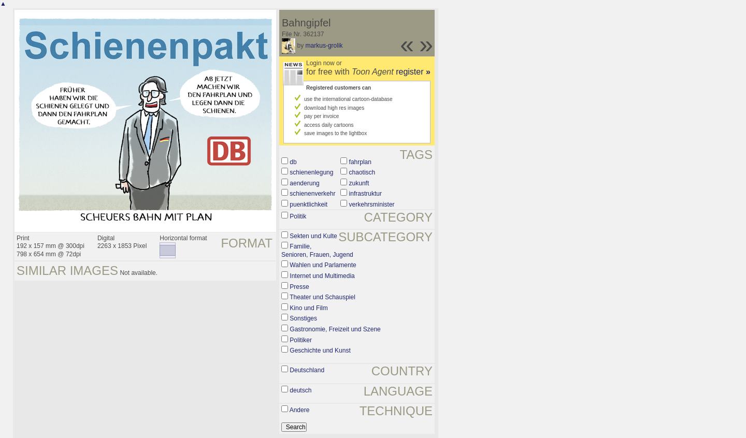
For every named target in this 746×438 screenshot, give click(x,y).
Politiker (301, 340)
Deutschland (307, 370)
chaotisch (362, 172)
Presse (299, 286)
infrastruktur (365, 193)
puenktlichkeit (308, 204)
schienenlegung (311, 172)
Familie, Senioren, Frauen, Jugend (317, 250)
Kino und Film (308, 308)
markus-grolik (324, 45)
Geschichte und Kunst (320, 350)
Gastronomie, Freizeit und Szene (335, 329)
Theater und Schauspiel (322, 297)
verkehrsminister (372, 204)
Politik (298, 216)
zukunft (359, 183)
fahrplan (360, 162)
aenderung (304, 183)
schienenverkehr (312, 193)
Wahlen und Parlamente (323, 265)
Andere (300, 410)
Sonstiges (303, 318)
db (293, 162)
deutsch (300, 390)
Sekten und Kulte (313, 236)
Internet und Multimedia (322, 276)
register (413, 71)
